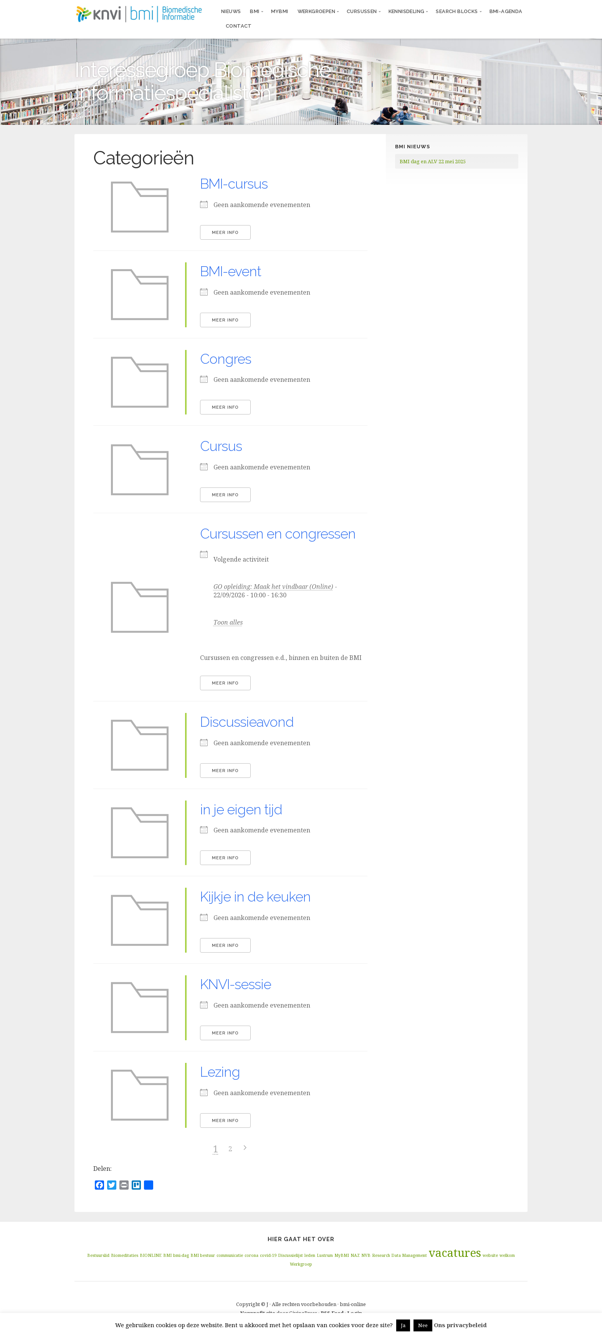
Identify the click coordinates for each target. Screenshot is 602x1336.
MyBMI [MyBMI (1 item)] (341, 1255)
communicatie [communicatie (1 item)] (230, 1255)
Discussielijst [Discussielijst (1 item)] (290, 1255)
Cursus (221, 446)
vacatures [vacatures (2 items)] (454, 1252)
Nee (423, 1325)
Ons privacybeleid (460, 1325)
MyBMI (279, 11)
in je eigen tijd (241, 809)
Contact (239, 26)
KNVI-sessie (235, 984)
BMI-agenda (506, 11)
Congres (225, 359)
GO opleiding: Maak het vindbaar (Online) (273, 586)
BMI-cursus (234, 184)
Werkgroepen (316, 11)
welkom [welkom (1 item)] (507, 1255)
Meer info (225, 232)
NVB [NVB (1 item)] (365, 1255)
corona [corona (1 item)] (251, 1255)
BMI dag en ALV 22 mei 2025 (433, 161)
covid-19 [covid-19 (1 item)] (268, 1255)
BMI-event (230, 271)
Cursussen (362, 11)
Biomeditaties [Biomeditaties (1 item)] (124, 1255)
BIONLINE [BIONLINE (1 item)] (151, 1255)
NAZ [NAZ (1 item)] (355, 1255)
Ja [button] (403, 1325)
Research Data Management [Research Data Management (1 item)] (399, 1255)
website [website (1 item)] (490, 1255)
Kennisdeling (407, 11)
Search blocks (457, 11)
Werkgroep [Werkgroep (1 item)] (301, 1264)
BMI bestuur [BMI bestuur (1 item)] (202, 1255)
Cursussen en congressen (278, 533)
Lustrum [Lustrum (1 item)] (325, 1255)
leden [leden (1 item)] (309, 1255)
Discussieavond (247, 722)
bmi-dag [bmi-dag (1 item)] (181, 1255)
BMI (254, 11)
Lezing (220, 1072)
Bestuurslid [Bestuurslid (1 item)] (98, 1255)
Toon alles (228, 622)
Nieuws (231, 11)
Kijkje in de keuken (255, 896)
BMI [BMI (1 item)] (167, 1255)
